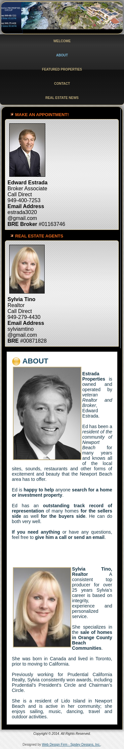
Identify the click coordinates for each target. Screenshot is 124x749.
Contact (62, 83)
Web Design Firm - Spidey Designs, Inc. (71, 744)
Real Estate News (62, 98)
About (62, 55)
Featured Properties (62, 69)
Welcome (61, 41)
